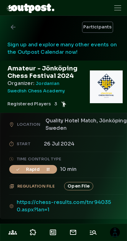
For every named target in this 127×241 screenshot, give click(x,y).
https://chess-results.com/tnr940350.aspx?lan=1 (64, 206)
